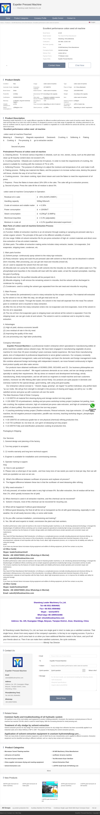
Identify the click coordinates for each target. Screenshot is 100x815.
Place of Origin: (47, 38)
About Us (3, 813)
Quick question (44, 670)
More (49, 771)
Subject (41, 665)
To (40, 661)
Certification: (46, 41)
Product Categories (22, 18)
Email (40, 656)
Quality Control (57, 18)
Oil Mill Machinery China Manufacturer (22, 22)
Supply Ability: (47, 59)
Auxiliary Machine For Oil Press (71, 808)
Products (7, 22)
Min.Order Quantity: (48, 44)
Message (41, 676)
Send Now (61, 698)
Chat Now (79, 65)
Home (8, 18)
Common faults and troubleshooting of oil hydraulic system (33, 717)
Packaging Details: (48, 50)
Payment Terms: (47, 56)
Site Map (18, 813)
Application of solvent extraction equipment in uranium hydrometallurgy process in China (43, 734)
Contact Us (71, 18)
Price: (44, 47)
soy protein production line (50, 808)
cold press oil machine (33, 808)
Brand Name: (46, 33)
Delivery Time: (47, 53)
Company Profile (41, 18)
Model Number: (47, 36)
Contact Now (54, 65)
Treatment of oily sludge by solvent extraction (27, 725)
